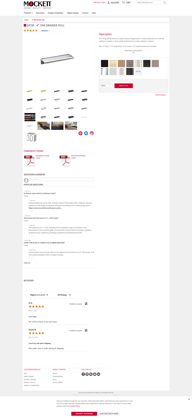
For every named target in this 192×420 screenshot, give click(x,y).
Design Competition (55, 13)
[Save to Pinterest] (80, 133)
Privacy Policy (30, 382)
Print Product (160, 95)
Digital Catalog (72, 13)
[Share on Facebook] (86, 133)
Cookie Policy (75, 406)
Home (26, 20)
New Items (40, 13)
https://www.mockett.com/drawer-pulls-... (45, 208)
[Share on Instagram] (92, 133)
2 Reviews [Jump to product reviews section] (44, 31)
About (55, 373)
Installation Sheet (42, 156)
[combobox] (151, 2)
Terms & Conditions (31, 385)
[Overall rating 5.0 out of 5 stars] (30, 31)
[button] (30, 91)
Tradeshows (58, 376)
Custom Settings (109, 414)
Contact (85, 13)
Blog (55, 379)
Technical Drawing (78, 156)
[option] (104, 63)
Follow (26, 196)
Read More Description (133, 51)
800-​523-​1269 (99, 2)
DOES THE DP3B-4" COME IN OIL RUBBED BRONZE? (44, 243)
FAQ (25, 373)
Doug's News (58, 382)
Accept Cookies (84, 414)
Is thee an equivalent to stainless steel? (40, 193)
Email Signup (29, 376)
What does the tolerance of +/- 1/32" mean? (41, 218)
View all (27, 263)
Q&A (94, 13)
